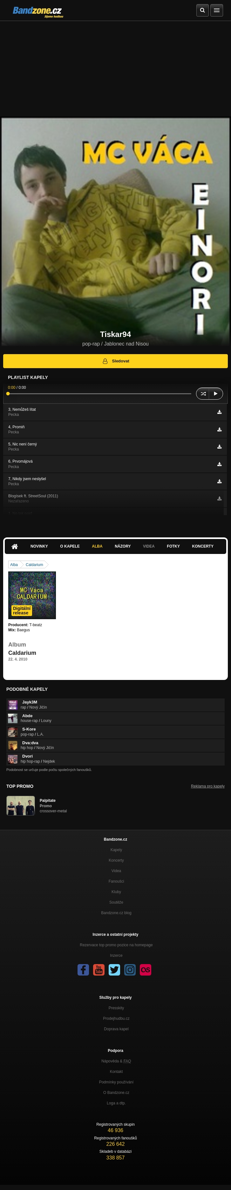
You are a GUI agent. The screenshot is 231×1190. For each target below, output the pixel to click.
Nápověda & (116, 1061)
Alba (97, 546)
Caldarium (34, 565)
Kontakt (116, 1071)
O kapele (69, 546)
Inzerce (116, 955)
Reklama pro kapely (208, 786)
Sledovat (115, 361)
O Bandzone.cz (116, 1092)
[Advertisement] (115, 68)
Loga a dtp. (116, 1103)
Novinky (39, 546)
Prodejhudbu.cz (116, 1018)
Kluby (116, 892)
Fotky (173, 546)
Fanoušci (116, 881)
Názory (123, 546)
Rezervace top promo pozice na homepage (116, 945)
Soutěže (116, 902)
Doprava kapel (116, 1029)
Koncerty (203, 546)
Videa (149, 546)
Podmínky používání (116, 1082)
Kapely (116, 850)
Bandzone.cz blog (116, 913)
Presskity (116, 1008)
